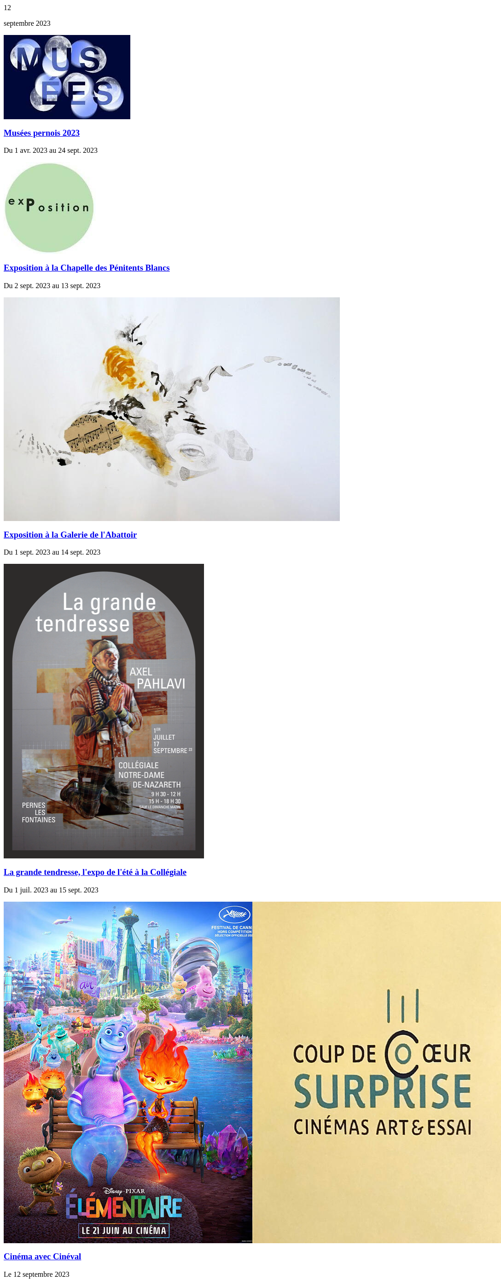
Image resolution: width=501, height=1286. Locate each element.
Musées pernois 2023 (42, 133)
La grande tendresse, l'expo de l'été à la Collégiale (95, 872)
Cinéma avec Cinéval (42, 1256)
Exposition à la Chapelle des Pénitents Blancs (87, 267)
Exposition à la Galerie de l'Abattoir (70, 534)
